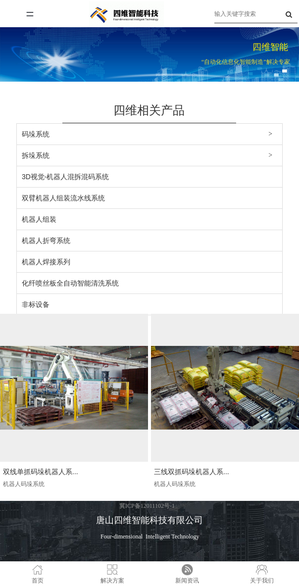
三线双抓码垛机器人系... (191, 472)
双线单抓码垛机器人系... (40, 472)
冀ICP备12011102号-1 (147, 505)
